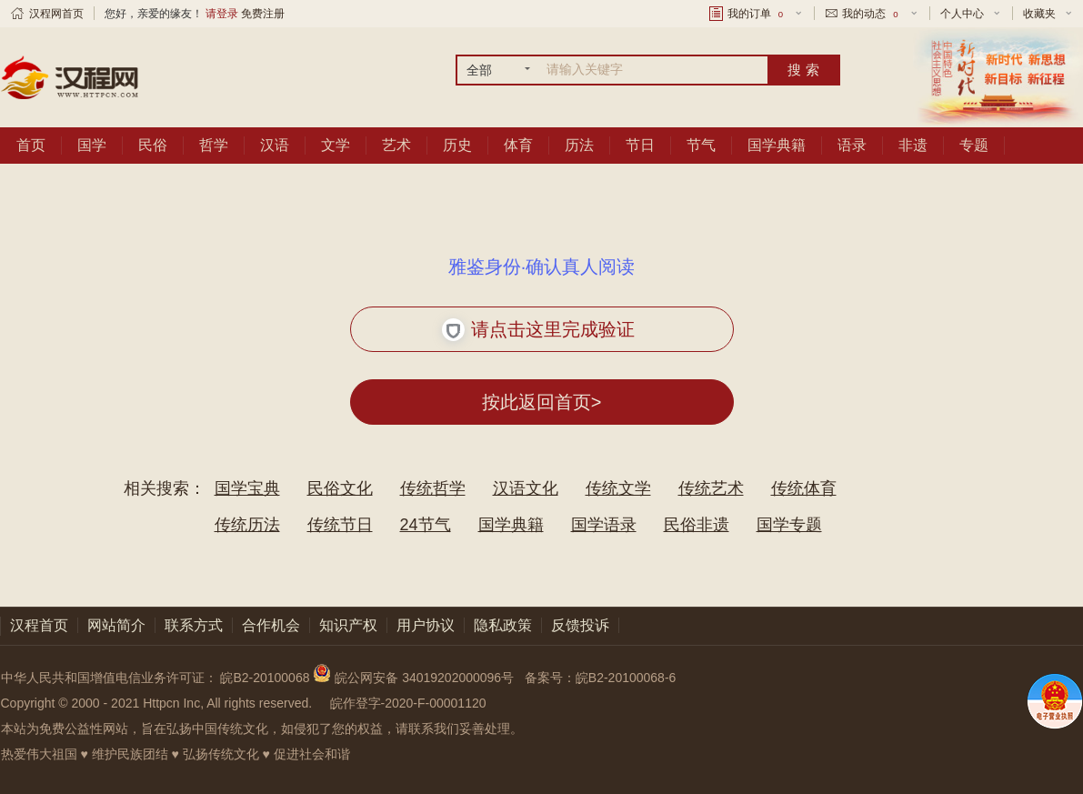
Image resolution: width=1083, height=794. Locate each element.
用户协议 (425, 625)
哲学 (213, 145)
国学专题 (789, 525)
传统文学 (618, 488)
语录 (852, 145)
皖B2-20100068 (264, 677)
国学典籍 (776, 145)
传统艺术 (711, 488)
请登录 (222, 13)
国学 (91, 145)
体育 (518, 145)
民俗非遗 (696, 525)
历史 (457, 145)
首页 (30, 145)
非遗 (913, 145)
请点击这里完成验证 (539, 329)
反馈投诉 (580, 625)
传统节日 (340, 525)
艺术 (396, 145)
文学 (335, 145)
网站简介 (116, 625)
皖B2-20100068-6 (626, 677)
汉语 (274, 145)
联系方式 (194, 625)
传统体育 (804, 488)
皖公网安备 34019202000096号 (415, 677)
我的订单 (756, 13)
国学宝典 (247, 488)
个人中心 (962, 13)
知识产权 (348, 625)
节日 (640, 145)
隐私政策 (503, 625)
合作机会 (271, 625)
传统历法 (247, 525)
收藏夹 (1039, 13)
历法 (579, 145)
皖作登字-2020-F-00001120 (408, 703)
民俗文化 (340, 488)
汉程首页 (39, 625)
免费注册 (263, 13)
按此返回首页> (542, 402)
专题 (973, 145)
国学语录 (604, 525)
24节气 (425, 525)
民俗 (152, 145)
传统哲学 (433, 488)
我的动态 (871, 13)
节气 (701, 145)
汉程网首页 (56, 13)
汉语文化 (525, 488)
